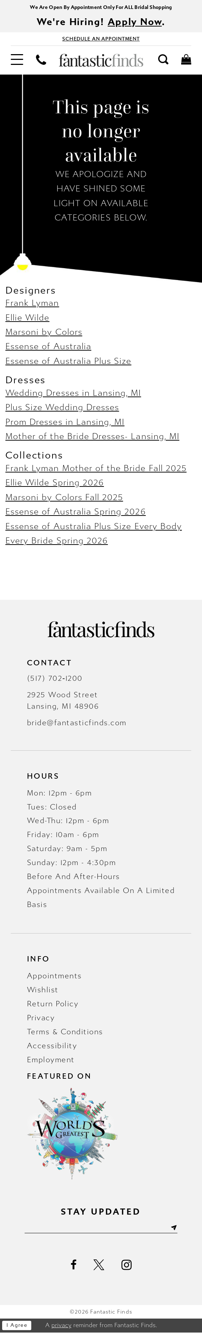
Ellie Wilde (27, 322)
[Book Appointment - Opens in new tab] (101, 42)
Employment (51, 1064)
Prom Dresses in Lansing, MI (64, 426)
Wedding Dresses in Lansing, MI (73, 397)
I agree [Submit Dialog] (19, 1332)
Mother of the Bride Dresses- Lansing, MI (92, 441)
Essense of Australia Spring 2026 (75, 516)
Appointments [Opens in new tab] (54, 980)
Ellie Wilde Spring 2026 (54, 487)
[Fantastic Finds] (101, 64)
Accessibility (52, 1050)
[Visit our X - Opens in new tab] (99, 1272)
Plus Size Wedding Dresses (62, 412)
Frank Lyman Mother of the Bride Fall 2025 (96, 472)
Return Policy (52, 1008)
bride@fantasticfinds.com (77, 727)
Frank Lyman (32, 308)
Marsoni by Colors (43, 336)
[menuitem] (16, 65)
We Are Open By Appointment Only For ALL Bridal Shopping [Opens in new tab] (100, 7)
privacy (61, 1331)
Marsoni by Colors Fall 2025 (64, 502)
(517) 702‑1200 (55, 682)
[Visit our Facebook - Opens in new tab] (73, 1272)
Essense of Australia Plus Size (68, 365)
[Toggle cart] (186, 64)
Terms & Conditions (65, 1036)
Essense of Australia (48, 351)
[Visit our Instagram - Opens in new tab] (126, 1271)
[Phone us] (40, 64)
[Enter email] (101, 1233)
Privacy (41, 1022)
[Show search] (163, 64)
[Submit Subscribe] (185, 1233)
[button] (16, 65)
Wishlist (43, 994)
